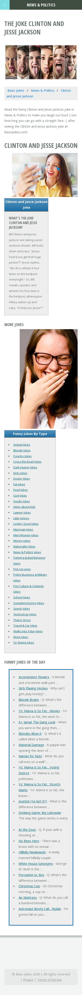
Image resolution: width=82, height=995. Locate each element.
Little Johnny (21, 518)
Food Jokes (20, 490)
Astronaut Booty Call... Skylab (40, 908)
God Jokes (20, 496)
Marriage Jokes (23, 529)
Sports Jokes (21, 609)
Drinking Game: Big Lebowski (40, 812)
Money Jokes (21, 541)
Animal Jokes (21, 445)
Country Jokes (22, 456)
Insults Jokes (21, 501)
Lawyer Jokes (22, 512)
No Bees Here (29, 841)
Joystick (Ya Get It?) (33, 801)
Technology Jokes (25, 614)
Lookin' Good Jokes (26, 524)
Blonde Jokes (22, 450)
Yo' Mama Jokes (23, 642)
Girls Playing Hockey (33, 688)
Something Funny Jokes (28, 603)
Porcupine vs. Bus (31, 874)
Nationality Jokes (24, 546)
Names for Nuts (30, 756)
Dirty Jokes (20, 473)
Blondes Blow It (30, 733)
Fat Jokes (19, 484)
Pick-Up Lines (22, 569)
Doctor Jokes (21, 479)
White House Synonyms (36, 863)
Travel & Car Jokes (25, 625)
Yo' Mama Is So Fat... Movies (39, 711)
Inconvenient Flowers (34, 677)
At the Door (27, 829)
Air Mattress (28, 897)
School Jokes (21, 597)
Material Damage (31, 745)
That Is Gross (22, 620)
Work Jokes (20, 637)
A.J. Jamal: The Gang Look (37, 722)
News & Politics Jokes (27, 552)
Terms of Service (49, 979)
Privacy (28, 979)
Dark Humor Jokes (25, 467)
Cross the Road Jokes (27, 462)
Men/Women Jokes (25, 535)
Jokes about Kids (24, 507)
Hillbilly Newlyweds (32, 852)
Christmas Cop (29, 886)
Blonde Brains (29, 699)
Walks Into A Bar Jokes (28, 631)
